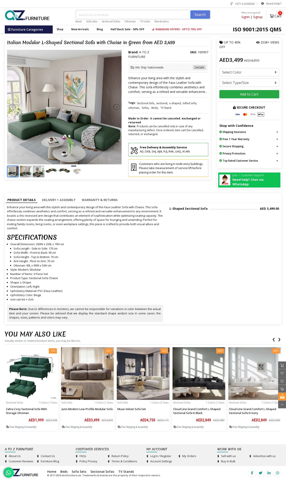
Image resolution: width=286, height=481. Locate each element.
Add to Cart (249, 94)
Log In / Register (158, 456)
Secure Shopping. (231, 146)
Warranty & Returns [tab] (100, 200)
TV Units (145, 21)
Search (200, 14)
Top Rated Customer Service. (239, 161)
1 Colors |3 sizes (159, 402)
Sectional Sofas (111, 21)
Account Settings (159, 461)
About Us (13, 456)
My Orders (187, 456)
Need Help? (271, 3)
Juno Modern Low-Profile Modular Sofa (87, 409)
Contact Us (46, 456)
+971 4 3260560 (243, 4)
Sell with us (226, 456)
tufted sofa (189, 103)
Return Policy (118, 456)
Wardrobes (161, 21)
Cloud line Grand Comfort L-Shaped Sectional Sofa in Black (196, 411)
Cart (275, 15)
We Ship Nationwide (168, 67)
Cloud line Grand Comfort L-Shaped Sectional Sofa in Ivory (252, 411)
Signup (257, 17)
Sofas (145, 108)
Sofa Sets (91, 21)
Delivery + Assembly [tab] (58, 200)
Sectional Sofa (145, 103)
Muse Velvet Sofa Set (131, 409)
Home (51, 471)
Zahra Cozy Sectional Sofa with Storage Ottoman (26, 411)
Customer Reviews (19, 461)
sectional (161, 103)
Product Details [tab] (21, 200)
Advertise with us (262, 456)
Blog (100, 29)
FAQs (81, 456)
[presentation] (273, 338)
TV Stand (166, 108)
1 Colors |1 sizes (48, 402)
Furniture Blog (48, 461)
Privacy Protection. (232, 153)
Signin (245, 17)
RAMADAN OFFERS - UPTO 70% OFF (177, 29)
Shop (60, 29)
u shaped (175, 103)
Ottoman (130, 21)
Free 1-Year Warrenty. (234, 139)
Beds (79, 21)
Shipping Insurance (232, 132)
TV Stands (126, 471)
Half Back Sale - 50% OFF (127, 29)
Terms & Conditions (122, 461)
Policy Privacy (86, 461)
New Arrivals (80, 29)
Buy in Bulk (226, 461)
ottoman (133, 108)
